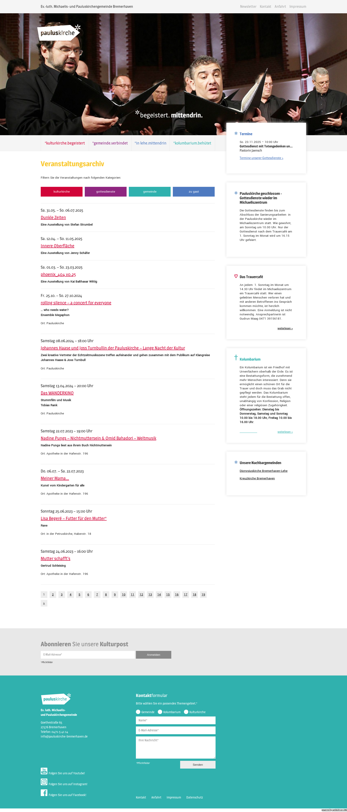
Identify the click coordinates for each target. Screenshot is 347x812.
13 (148, 594)
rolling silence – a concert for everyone (74, 302)
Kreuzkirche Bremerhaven (259, 476)
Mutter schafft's (53, 558)
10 (121, 594)
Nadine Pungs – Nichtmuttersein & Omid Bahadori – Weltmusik (96, 438)
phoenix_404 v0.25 (56, 274)
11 (130, 594)
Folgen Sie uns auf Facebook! (61, 794)
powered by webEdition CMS (334, 810)
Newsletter (250, 6)
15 (166, 594)
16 (174, 594)
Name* (140, 721)
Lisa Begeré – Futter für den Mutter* (71, 518)
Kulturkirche (60, 191)
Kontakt (268, 6)
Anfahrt (282, 6)
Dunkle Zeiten (51, 217)
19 (201, 594)
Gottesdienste (103, 191)
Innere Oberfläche (55, 245)
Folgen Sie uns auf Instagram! (62, 783)
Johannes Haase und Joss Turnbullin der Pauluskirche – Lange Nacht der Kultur (111, 348)
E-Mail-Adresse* (50, 655)
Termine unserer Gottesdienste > (264, 156)
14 (157, 594)
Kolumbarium (169, 712)
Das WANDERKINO (55, 393)
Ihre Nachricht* (146, 741)
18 (192, 594)
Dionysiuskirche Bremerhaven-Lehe (266, 469)
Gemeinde (148, 191)
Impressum (300, 6)
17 (183, 594)
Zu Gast (192, 191)
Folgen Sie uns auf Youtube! (61, 772)
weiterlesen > (287, 327)
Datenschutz (192, 798)
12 (139, 594)
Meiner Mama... (53, 478)
